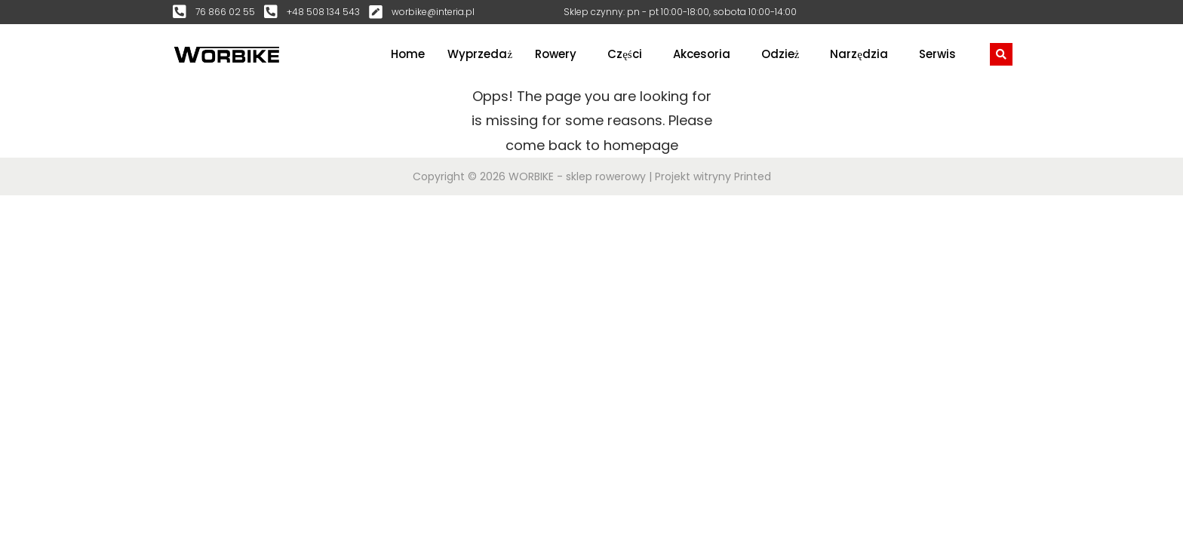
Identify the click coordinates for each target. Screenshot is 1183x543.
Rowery (555, 54)
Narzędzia (859, 54)
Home (408, 54)
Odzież (780, 54)
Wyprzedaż (479, 54)
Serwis (937, 54)
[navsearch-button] (1001, 54)
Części (624, 54)
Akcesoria (701, 54)
